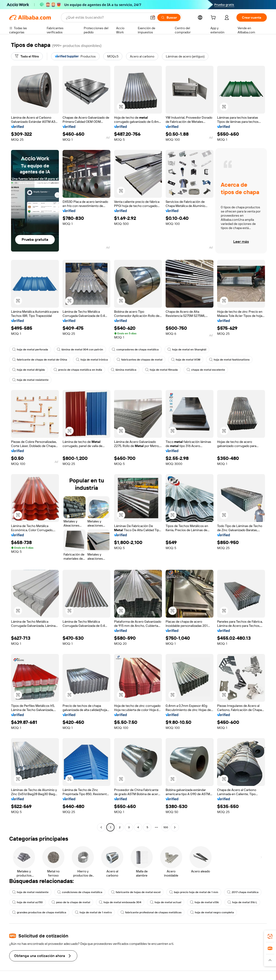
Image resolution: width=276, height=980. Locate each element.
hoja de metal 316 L (242, 902)
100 (165, 827)
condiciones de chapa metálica (79, 892)
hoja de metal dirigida (28, 370)
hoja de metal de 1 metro (93, 912)
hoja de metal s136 (204, 902)
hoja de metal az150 (27, 902)
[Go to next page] (175, 827)
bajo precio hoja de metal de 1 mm (193, 892)
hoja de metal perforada (30, 349)
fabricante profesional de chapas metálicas (151, 912)
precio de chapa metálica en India (78, 370)
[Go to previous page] (101, 827)
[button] (152, 17)
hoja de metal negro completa (212, 912)
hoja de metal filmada (161, 370)
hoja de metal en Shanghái (186, 349)
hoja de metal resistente (30, 380)
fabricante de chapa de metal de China (39, 359)
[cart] (214, 18)
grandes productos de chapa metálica (39, 912)
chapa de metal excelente (206, 370)
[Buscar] (169, 17)
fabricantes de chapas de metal (139, 359)
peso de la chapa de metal (71, 902)
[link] (270, 936)
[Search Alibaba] (106, 17)
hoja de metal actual (165, 902)
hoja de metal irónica (92, 359)
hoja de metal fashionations (229, 359)
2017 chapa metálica (243, 892)
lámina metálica (123, 370)
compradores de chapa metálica (135, 349)
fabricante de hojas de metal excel (136, 892)
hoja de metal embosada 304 (120, 902)
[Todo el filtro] (27, 56)
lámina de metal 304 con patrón (80, 349)
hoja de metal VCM (185, 359)
